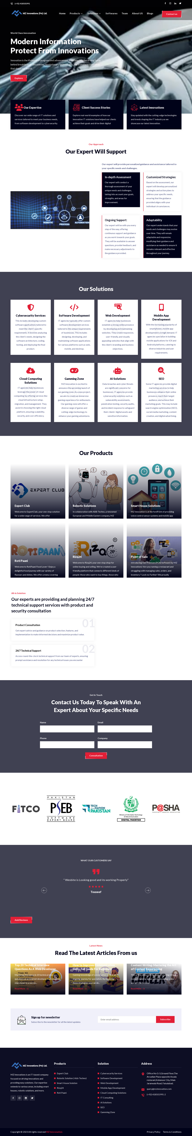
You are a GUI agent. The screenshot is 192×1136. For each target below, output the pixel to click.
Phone (43, 738)
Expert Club (22, 505)
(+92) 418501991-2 (156, 1094)
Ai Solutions (106, 1102)
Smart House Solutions (145, 505)
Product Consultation (27, 625)
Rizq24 (77, 556)
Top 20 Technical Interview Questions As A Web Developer (35, 967)
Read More (21, 988)
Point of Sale (139, 556)
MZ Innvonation (54, 1131)
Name (43, 722)
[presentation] (44, 890)
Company (103, 738)
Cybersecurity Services (111, 1073)
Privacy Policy (153, 1131)
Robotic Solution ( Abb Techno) (72, 1078)
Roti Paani (21, 560)
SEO (102, 1107)
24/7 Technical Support (28, 650)
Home (62, 13)
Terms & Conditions (172, 1131)
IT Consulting (106, 1097)
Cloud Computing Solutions (113, 1092)
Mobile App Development (112, 1088)
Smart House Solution (67, 1083)
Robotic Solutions (84, 505)
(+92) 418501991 (22, 4)
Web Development (109, 1083)
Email (100, 722)
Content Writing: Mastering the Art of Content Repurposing (153, 967)
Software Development (111, 1078)
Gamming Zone (107, 1112)
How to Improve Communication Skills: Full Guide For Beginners (94, 967)
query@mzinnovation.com (159, 1089)
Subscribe (165, 1019)
